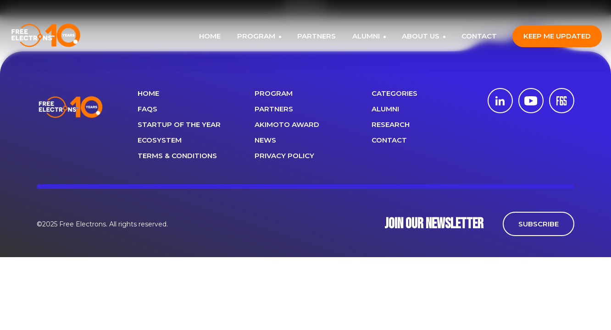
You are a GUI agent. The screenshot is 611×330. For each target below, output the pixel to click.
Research (391, 124)
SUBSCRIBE (538, 224)
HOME (210, 36)
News (265, 140)
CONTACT (479, 36)
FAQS (147, 108)
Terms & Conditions (177, 155)
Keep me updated (557, 36)
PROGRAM (257, 36)
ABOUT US (421, 36)
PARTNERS (316, 36)
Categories (394, 93)
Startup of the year (179, 124)
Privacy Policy (284, 155)
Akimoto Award (287, 124)
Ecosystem (160, 140)
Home (148, 93)
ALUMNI (367, 36)
